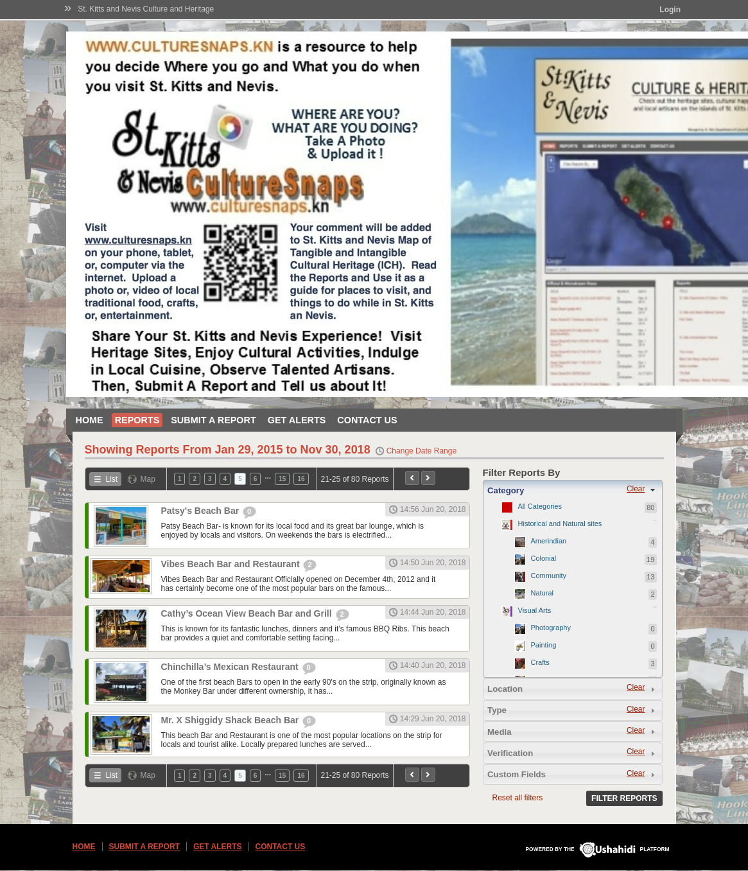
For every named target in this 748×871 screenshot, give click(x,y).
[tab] (573, 490)
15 (282, 478)
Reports (137, 420)
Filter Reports (624, 798)
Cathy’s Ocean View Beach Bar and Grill (248, 613)
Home (89, 420)
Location (505, 689)
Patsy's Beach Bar (201, 511)
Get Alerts (297, 420)
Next (428, 478)
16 (300, 478)
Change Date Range (422, 450)
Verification (510, 753)
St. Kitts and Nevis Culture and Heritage (146, 8)
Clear (636, 488)
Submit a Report (213, 420)
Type (497, 710)
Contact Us (367, 420)
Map (148, 479)
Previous (412, 478)
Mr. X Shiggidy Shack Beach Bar (231, 720)
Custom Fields (516, 774)
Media (499, 732)
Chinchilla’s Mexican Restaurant (231, 667)
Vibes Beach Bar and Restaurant (231, 564)
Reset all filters (517, 797)
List (112, 479)
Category (505, 490)
